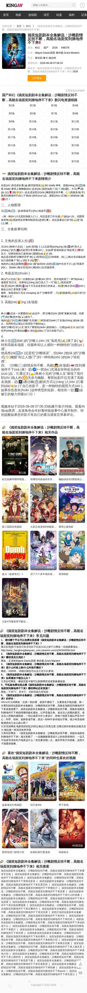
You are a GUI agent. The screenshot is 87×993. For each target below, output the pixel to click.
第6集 (33, 113)
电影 (18, 14)
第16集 (75, 129)
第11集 (54, 121)
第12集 (75, 121)
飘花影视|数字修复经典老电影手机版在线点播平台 (28, 646)
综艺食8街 (36, 804)
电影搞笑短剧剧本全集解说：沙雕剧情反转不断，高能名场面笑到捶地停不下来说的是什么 (43, 923)
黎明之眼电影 (66, 526)
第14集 (33, 129)
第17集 (11, 137)
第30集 (33, 161)
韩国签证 (64, 852)
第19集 (54, 137)
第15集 (54, 129)
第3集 (54, 105)
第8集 (75, 113)
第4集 (75, 105)
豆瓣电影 (6, 733)
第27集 (54, 153)
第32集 (75, 161)
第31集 (54, 161)
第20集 (75, 137)
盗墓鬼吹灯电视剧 (12, 804)
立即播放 (37, 78)
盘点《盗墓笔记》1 (12, 574)
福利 (72, 14)
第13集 (11, 129)
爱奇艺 (22, 691)
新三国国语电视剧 (12, 526)
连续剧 (32, 14)
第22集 (33, 145)
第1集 (12, 105)
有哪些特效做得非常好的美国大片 (48, 479)
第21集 (11, 145)
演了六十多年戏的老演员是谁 (46, 574)
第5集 (12, 113)
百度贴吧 (6, 681)
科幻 (28, 26)
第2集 (33, 105)
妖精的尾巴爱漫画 (40, 852)
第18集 (33, 137)
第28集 (75, 153)
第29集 (11, 161)
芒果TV (12, 691)
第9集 (12, 121)
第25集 (11, 153)
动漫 (59, 14)
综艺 (46, 14)
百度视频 (43, 691)
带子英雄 (64, 804)
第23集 (54, 145)
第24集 (75, 145)
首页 (6, 14)
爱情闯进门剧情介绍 (13, 852)
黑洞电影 (64, 574)
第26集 (33, 153)
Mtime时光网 (8, 702)
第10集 (33, 121)
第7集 (54, 113)
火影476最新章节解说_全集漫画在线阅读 (24, 621)
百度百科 (43, 671)
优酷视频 (33, 691)
